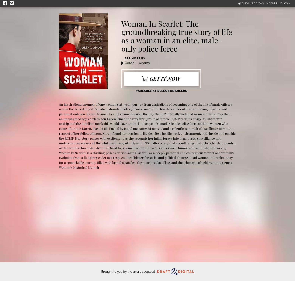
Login (284, 3)
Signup (272, 3)
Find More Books (251, 3)
